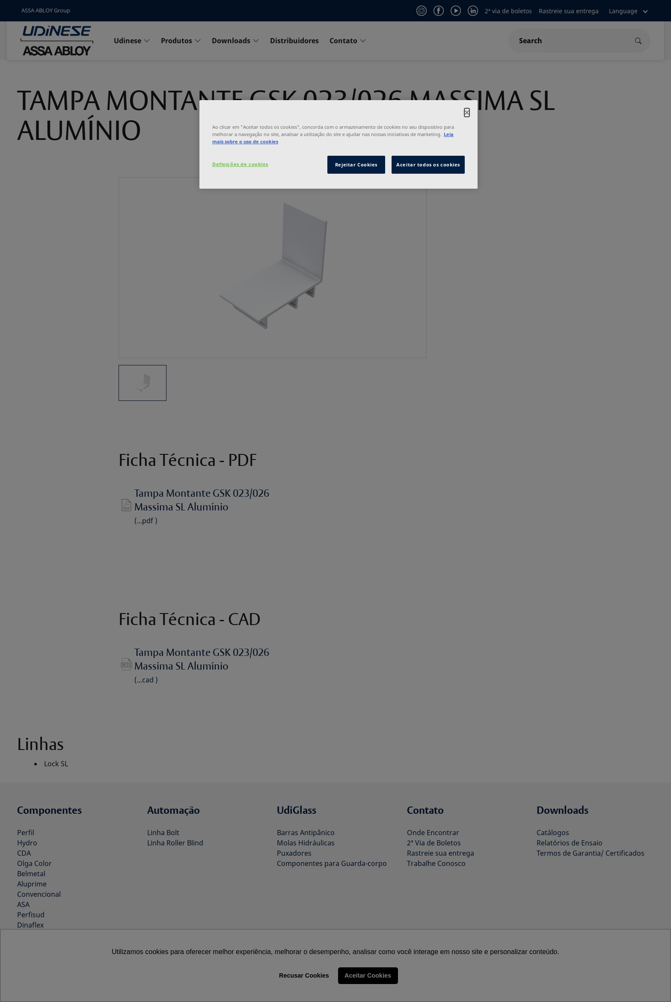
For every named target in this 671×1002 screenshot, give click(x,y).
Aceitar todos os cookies (428, 164)
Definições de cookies (240, 164)
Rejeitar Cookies (356, 164)
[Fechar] (467, 112)
